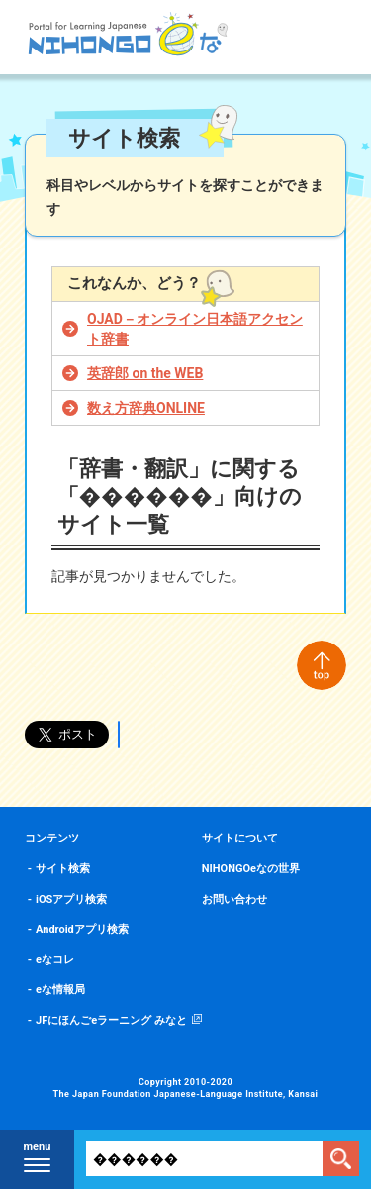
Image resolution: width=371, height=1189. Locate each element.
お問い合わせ (234, 899)
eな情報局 (60, 989)
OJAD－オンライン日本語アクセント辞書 (195, 329)
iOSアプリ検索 (71, 899)
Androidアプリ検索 (82, 929)
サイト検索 (63, 868)
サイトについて (240, 838)
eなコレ (55, 959)
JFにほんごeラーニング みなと (111, 1020)
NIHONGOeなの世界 (251, 868)
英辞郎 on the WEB (145, 373)
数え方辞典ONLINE (146, 408)
